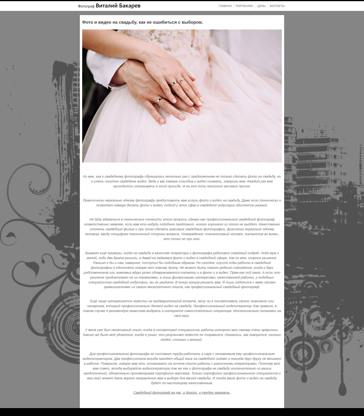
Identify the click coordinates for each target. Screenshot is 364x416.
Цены (261, 6)
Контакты (277, 6)
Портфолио (245, 6)
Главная (225, 6)
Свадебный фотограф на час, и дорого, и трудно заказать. (182, 392)
